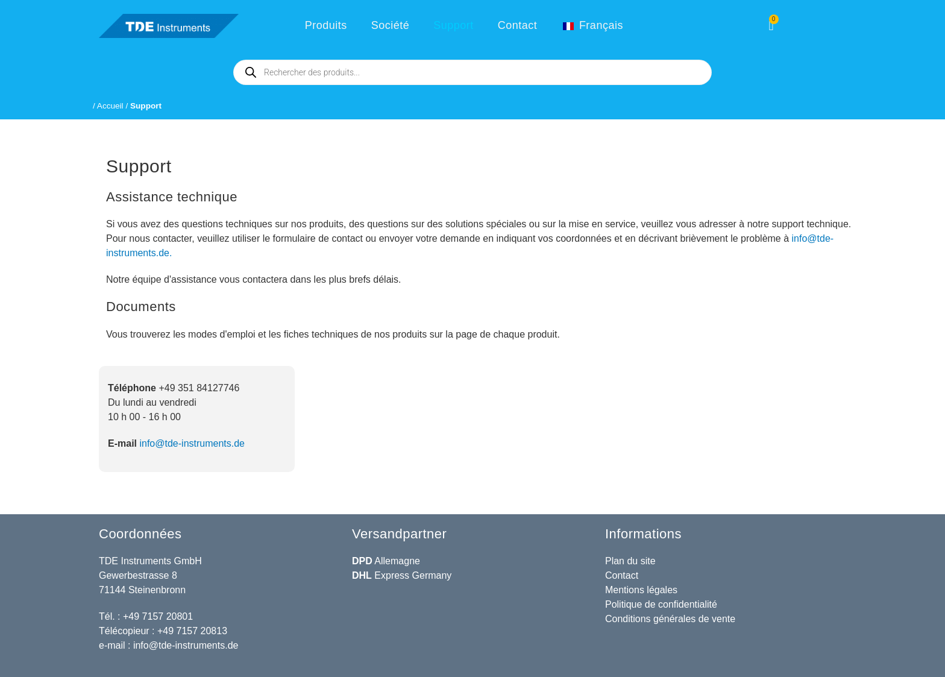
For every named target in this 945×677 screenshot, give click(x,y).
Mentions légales (641, 590)
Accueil (110, 105)
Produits (326, 25)
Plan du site (630, 561)
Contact (518, 25)
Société (390, 25)
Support (453, 25)
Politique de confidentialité (661, 604)
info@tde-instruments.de (192, 443)
